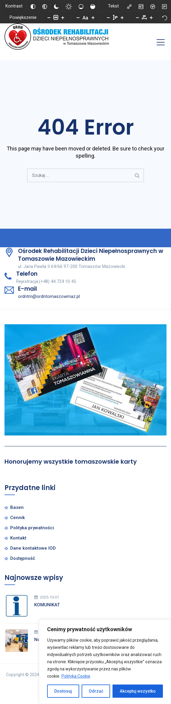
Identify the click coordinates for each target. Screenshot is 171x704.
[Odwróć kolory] (33, 6)
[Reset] (165, 17)
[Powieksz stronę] (62, 17)
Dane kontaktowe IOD (33, 548)
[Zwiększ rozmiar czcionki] (93, 17)
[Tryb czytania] (164, 6)
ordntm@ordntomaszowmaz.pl (49, 296)
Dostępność (22, 558)
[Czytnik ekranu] (153, 6)
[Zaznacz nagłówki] (141, 6)
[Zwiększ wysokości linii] (122, 17)
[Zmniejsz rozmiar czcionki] (78, 17)
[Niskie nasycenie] (81, 6)
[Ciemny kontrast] (56, 6)
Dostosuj (63, 691)
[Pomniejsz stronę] (48, 17)
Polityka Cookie (76, 676)
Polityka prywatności (32, 527)
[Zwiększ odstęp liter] (151, 17)
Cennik (17, 517)
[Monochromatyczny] (45, 6)
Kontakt (18, 538)
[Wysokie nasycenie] (93, 6)
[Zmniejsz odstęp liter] (137, 17)
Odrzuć (96, 691)
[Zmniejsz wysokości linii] (108, 17)
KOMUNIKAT (47, 604)
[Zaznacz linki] (129, 6)
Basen (17, 507)
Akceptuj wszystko (138, 691)
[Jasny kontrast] (68, 6)
